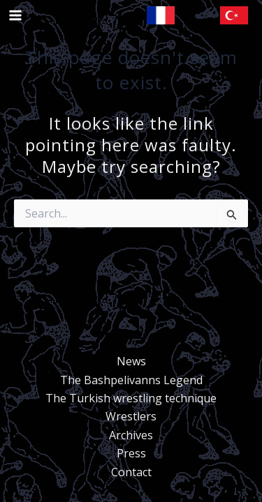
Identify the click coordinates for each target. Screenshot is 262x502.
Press (131, 453)
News (131, 361)
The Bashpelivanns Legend (131, 380)
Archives (131, 435)
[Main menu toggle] (15, 15)
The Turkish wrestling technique (131, 398)
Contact (131, 472)
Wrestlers (131, 416)
